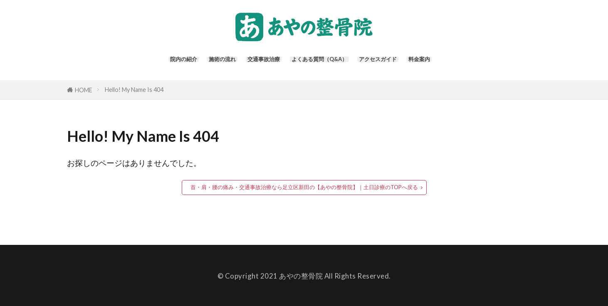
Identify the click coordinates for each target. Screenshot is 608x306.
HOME (83, 88)
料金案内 (447, 62)
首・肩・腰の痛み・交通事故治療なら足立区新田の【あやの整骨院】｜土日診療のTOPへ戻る (304, 186)
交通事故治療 (254, 62)
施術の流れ (204, 62)
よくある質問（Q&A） (323, 62)
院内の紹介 (157, 62)
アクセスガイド (396, 62)
